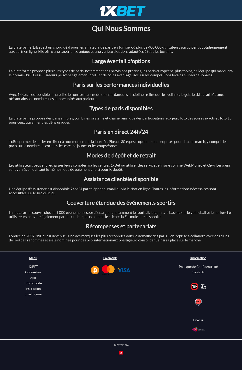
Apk (33, 277)
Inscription (33, 288)
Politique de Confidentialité (198, 266)
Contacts (198, 272)
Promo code (33, 283)
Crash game (33, 294)
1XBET (33, 266)
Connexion (33, 272)
